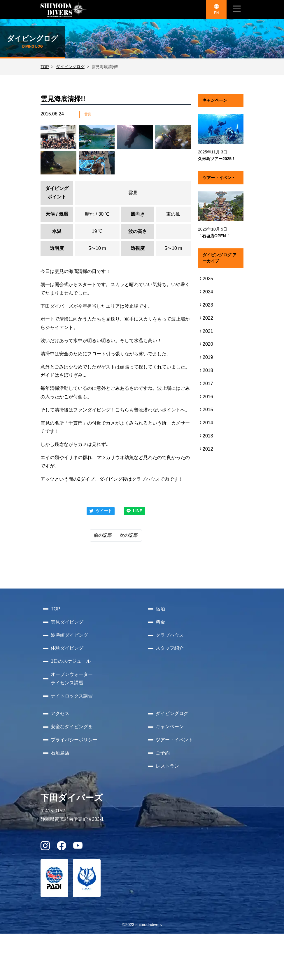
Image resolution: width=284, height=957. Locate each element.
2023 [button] (205, 304)
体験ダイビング (67, 648)
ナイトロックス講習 (72, 695)
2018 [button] (205, 370)
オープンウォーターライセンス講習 (72, 678)
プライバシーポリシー (74, 739)
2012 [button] (205, 449)
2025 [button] (205, 278)
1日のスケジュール (71, 661)
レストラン (167, 766)
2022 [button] (205, 318)
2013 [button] (205, 435)
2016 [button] (205, 396)
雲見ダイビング (67, 621)
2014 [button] (205, 422)
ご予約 (163, 752)
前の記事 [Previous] (103, 535)
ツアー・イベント (174, 739)
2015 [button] (205, 409)
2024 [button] (205, 291)
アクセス (60, 713)
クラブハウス (170, 635)
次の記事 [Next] (129, 535)
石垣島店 (60, 752)
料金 (160, 621)
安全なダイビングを (72, 726)
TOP (45, 66)
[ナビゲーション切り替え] (237, 9)
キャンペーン (170, 726)
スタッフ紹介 (170, 648)
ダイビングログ (70, 66)
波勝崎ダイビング (69, 635)
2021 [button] (205, 331)
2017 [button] (205, 383)
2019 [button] (205, 357)
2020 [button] (205, 344)
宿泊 (160, 608)
